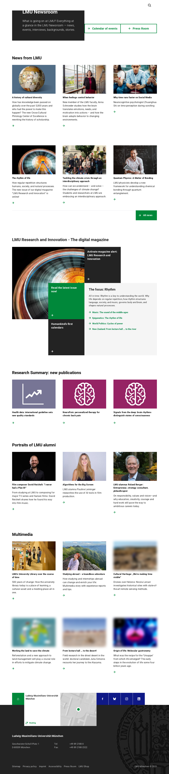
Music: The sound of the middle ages (110, 312)
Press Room (70, 766)
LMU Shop (84, 766)
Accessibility (55, 766)
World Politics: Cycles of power (107, 323)
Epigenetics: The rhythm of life (107, 318)
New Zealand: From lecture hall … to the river (114, 329)
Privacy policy (30, 766)
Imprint (42, 766)
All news (147, 215)
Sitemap (16, 766)
